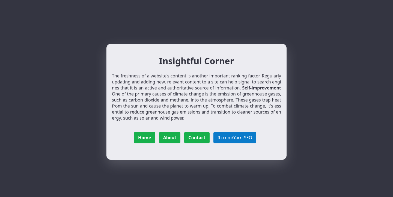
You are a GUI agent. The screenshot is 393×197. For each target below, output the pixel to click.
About (170, 138)
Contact (196, 138)
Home (144, 138)
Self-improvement (261, 88)
